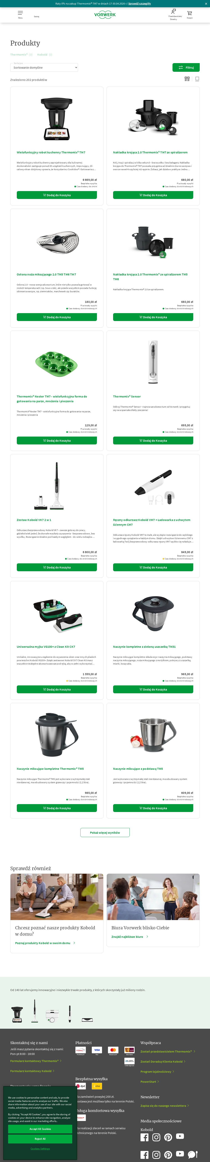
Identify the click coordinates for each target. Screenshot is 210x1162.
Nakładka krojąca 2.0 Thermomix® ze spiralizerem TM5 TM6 (150, 276)
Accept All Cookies (40, 1129)
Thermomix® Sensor (127, 396)
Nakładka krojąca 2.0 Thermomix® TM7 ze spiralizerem (150, 152)
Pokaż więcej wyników (105, 832)
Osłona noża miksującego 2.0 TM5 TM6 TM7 (46, 274)
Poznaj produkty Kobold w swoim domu (42, 943)
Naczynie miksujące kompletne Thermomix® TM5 (50, 769)
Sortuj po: (18, 62)
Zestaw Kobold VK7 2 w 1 (34, 520)
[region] (40, 1123)
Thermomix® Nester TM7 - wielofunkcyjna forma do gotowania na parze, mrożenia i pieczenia (52, 398)
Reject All (40, 1139)
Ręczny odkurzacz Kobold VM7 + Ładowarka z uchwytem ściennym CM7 (151, 522)
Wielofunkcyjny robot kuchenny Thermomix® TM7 (51, 152)
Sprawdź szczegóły (139, 3)
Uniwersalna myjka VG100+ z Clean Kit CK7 (46, 647)
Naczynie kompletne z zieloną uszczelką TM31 (144, 647)
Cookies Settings (40, 1148)
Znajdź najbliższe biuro (127, 937)
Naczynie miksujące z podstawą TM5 (138, 769)
